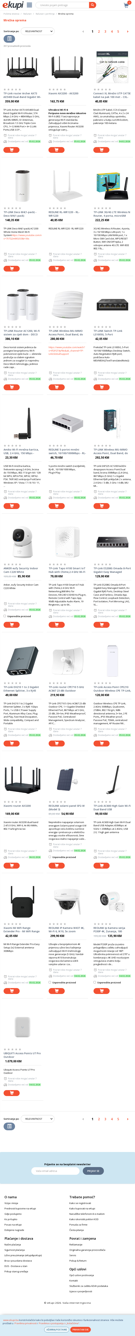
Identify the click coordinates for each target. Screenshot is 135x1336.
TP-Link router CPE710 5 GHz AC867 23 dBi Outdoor (66, 688)
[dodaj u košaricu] (11, 150)
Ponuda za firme (78, 1224)
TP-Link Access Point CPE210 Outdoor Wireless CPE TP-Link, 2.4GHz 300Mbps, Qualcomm (112, 688)
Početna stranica (11, 13)
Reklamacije (75, 1244)
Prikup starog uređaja (16, 1271)
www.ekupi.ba (11, 1320)
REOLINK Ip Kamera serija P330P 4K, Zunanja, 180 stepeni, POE (109, 929)
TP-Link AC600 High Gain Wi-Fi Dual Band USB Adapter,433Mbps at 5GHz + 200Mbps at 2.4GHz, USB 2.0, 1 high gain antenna (112, 807)
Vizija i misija (11, 1203)
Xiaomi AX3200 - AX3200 (63, 93)
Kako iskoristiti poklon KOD (84, 1219)
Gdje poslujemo (13, 1213)
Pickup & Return (78, 1260)
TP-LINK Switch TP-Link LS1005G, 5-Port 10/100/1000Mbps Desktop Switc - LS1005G (110, 332)
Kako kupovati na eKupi (82, 1208)
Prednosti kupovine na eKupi (20, 1208)
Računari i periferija (45, 13)
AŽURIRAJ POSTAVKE (56, 1329)
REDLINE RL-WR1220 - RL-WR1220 (64, 213)
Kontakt (73, 1280)
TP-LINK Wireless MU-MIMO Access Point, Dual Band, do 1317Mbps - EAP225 (66, 332)
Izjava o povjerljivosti (80, 1291)
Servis (72, 1255)
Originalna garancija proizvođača (87, 1250)
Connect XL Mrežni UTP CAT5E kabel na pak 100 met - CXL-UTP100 (112, 95)
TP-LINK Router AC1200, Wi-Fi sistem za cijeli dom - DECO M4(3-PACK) (22, 332)
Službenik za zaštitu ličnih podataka (88, 1286)
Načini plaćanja (12, 1244)
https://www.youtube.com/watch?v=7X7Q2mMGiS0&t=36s (26, 237)
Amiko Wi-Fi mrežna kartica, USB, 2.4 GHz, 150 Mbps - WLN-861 (21, 451)
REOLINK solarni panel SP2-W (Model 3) (67, 807)
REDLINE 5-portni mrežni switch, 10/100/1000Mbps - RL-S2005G (67, 451)
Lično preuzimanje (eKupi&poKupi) (23, 1255)
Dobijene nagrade (14, 1230)
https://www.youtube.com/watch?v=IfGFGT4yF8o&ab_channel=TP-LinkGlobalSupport (67, 350)
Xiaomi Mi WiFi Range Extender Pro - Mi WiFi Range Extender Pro (22, 929)
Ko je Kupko (10, 1219)
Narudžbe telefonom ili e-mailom (87, 1213)
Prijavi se (93, 1171)
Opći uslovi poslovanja (81, 1275)
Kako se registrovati (80, 1203)
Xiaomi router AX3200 (17, 805)
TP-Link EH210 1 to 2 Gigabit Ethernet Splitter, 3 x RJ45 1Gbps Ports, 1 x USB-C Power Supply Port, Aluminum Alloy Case (22, 688)
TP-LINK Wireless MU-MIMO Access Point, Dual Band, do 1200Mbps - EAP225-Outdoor (111, 451)
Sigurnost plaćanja (14, 1250)
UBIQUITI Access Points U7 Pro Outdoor (22, 1055)
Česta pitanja (76, 1230)
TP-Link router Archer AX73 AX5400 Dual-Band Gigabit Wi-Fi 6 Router (22, 95)
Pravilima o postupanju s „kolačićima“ (59, 1323)
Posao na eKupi (13, 1224)
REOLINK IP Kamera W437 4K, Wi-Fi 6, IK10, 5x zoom (66, 929)
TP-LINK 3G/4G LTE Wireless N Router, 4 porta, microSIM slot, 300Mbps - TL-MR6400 (112, 214)
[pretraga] (92, 5)
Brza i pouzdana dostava (18, 1260)
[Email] (55, 1171)
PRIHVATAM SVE (81, 1329)
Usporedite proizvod (17, 616)
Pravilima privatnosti (25, 1323)
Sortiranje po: (11, 31)
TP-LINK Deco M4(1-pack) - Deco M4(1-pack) (20, 213)
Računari (27, 13)
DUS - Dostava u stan (15, 1266)
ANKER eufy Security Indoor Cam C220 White (21, 570)
